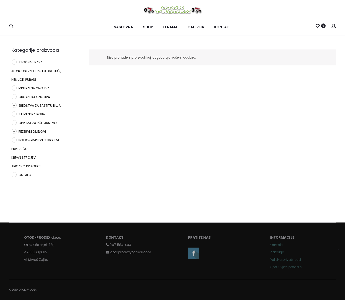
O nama (170, 27)
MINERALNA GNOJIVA (33, 88)
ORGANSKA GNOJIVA (34, 97)
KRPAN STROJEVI (23, 157)
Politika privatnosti (285, 259)
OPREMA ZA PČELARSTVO (37, 123)
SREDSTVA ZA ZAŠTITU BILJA (39, 105)
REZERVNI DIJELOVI (32, 131)
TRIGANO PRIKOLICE (26, 166)
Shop (148, 27)
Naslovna (123, 27)
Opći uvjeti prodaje (286, 266)
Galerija (196, 27)
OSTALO (24, 175)
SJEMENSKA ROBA (31, 114)
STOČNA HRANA (30, 62)
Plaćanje (277, 252)
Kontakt (222, 27)
